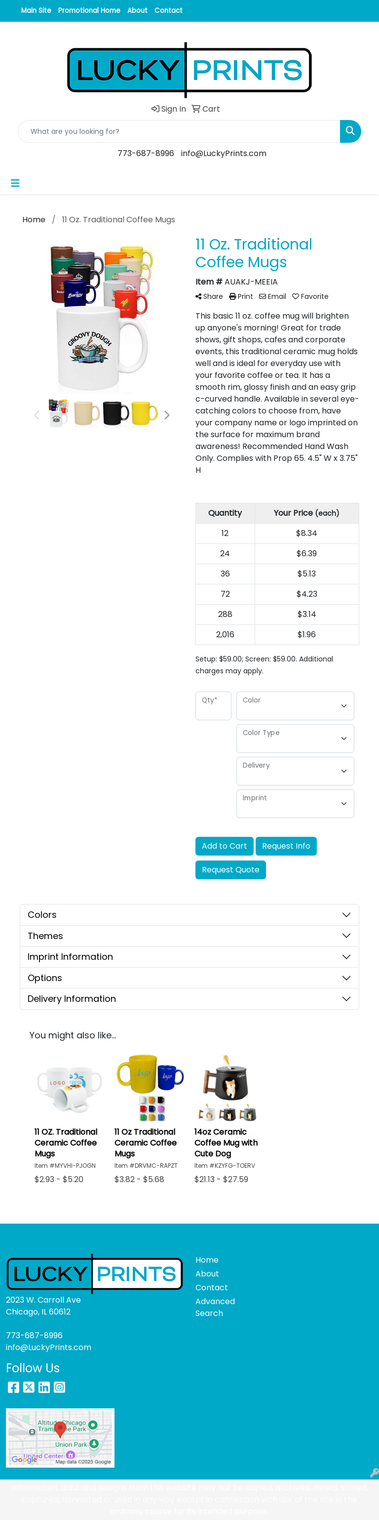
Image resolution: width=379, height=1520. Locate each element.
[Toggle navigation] (15, 183)
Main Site (36, 10)
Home (207, 1260)
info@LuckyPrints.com (223, 153)
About (137, 10)
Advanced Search (213, 1307)
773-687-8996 (145, 153)
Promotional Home (89, 10)
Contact (168, 10)
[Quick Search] (179, 131)
